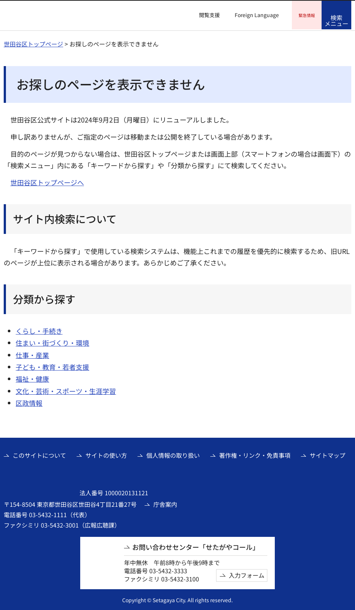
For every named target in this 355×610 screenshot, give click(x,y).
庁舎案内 (165, 503)
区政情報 (29, 402)
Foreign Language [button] (257, 15)
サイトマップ (327, 454)
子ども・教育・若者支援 (52, 366)
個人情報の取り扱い (173, 454)
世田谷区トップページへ (47, 181)
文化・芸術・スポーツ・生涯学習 (66, 390)
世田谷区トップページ (33, 42)
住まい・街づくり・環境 (52, 341)
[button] (205, 15)
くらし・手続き (39, 330)
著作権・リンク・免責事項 (254, 454)
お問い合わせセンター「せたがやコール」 (195, 546)
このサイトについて (39, 454)
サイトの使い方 (106, 454)
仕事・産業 (32, 354)
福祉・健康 (32, 377)
